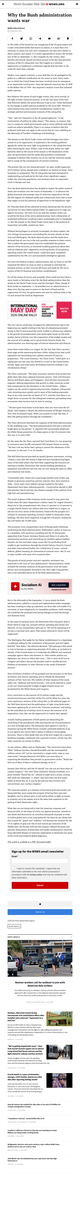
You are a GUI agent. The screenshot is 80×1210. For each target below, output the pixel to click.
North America (14, 926)
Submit (40, 885)
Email (14, 856)
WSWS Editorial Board (16, 28)
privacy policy (36, 875)
